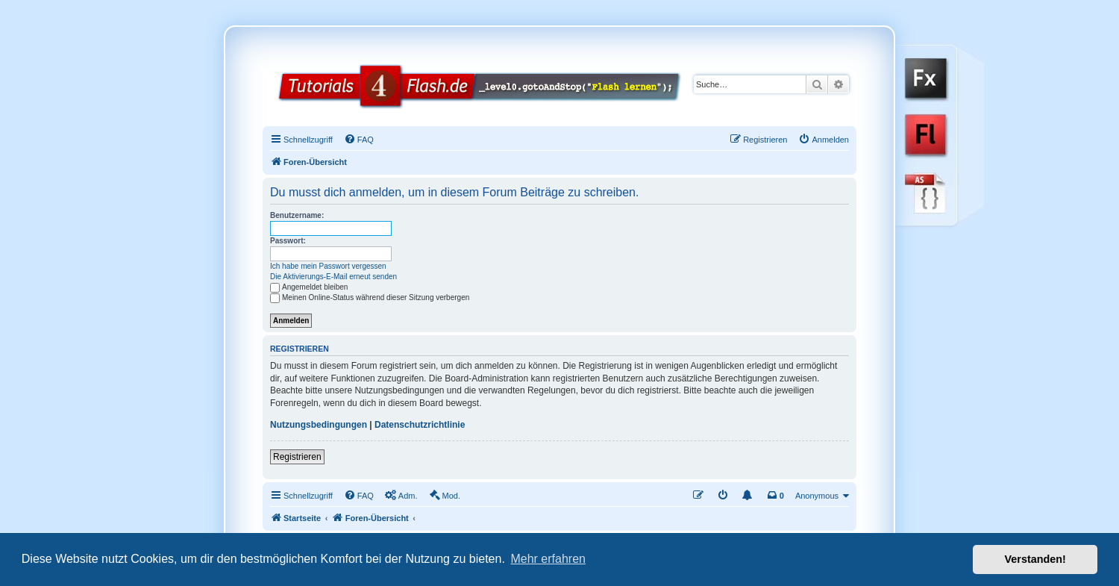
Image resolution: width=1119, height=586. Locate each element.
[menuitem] (359, 140)
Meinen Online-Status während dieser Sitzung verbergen (369, 297)
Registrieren (297, 457)
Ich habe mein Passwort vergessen (328, 266)
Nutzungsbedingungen (318, 425)
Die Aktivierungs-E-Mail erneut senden (333, 276)
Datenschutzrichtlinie (419, 425)
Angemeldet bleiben (309, 287)
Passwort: (288, 241)
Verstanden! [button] (1035, 559)
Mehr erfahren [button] (548, 558)
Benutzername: (297, 215)
